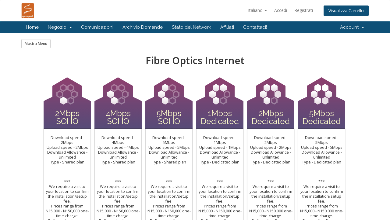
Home (32, 27)
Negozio (60, 27)
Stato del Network (191, 27)
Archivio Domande (142, 27)
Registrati (303, 10)
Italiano (257, 10)
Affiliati (227, 27)
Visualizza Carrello (346, 10)
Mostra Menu (36, 43)
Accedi (280, 10)
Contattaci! (255, 27)
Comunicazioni (97, 27)
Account (352, 27)
